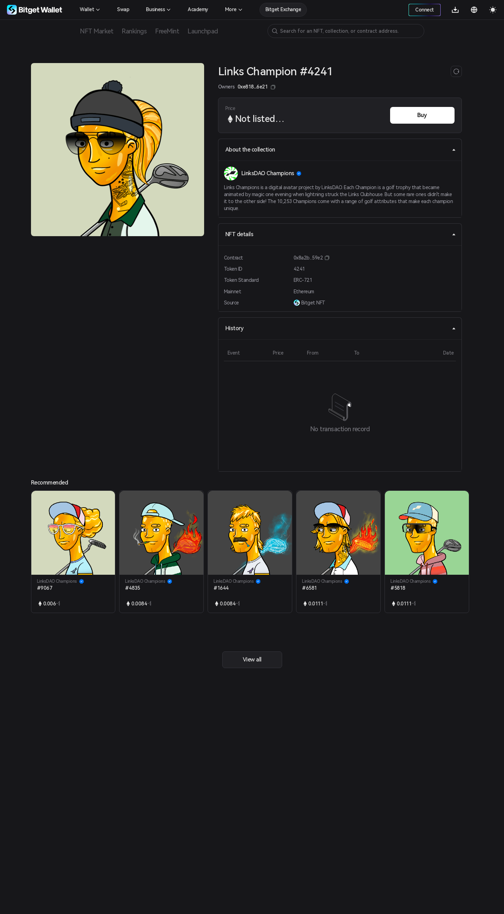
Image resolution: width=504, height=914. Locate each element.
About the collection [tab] (340, 149)
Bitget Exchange (283, 9)
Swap (123, 9)
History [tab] (340, 328)
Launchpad (202, 31)
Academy (198, 9)
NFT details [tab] (340, 234)
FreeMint (167, 31)
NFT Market (96, 31)
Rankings (134, 31)
